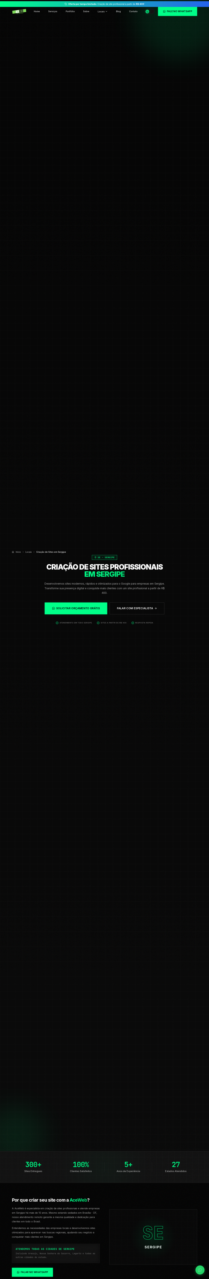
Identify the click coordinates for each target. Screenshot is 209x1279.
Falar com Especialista (137, 608)
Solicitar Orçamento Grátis (76, 608)
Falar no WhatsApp (32, 1272)
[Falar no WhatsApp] (199, 1269)
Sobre (86, 11)
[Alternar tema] (149, 11)
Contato (133, 11)
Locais (103, 11)
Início (18, 552)
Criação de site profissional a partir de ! (106, 4)
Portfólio (70, 11)
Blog (118, 11)
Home (37, 11)
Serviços (52, 11)
